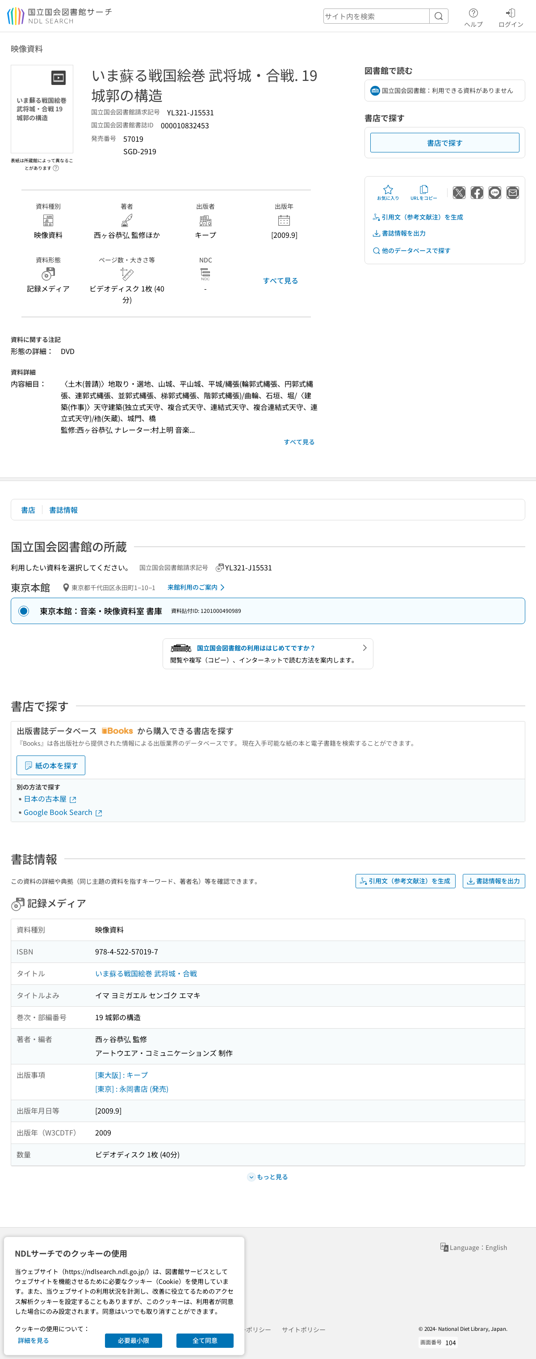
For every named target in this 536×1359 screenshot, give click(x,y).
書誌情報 (63, 509)
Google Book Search (63, 811)
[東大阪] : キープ (121, 1074)
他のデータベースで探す (411, 250)
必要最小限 (133, 1340)
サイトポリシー (304, 1329)
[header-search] (385, 16)
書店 (28, 509)
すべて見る (280, 280)
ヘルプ (473, 16)
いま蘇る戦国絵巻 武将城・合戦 (146, 973)
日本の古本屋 (50, 798)
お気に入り (388, 192)
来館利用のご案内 (198, 587)
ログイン (510, 16)
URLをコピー (423, 192)
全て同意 (205, 1340)
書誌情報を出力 (399, 233)
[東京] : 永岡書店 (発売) (131, 1088)
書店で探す (445, 142)
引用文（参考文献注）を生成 (417, 217)
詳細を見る (33, 1340)
